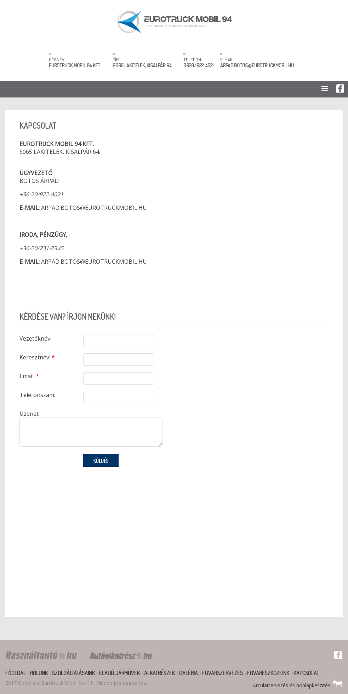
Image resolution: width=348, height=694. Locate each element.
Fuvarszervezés (222, 673)
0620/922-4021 (198, 65)
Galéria (188, 673)
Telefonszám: (37, 395)
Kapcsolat (306, 673)
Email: (29, 376)
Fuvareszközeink (268, 673)
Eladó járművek (119, 673)
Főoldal (15, 673)
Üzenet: (29, 414)
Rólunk (39, 673)
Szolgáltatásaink (73, 673)
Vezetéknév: (35, 338)
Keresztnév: (37, 357)
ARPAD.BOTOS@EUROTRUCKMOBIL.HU (257, 65)
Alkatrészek (159, 673)
